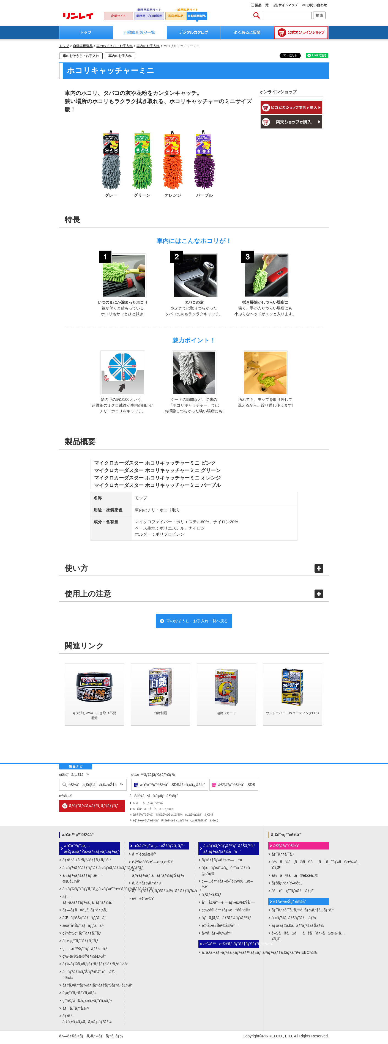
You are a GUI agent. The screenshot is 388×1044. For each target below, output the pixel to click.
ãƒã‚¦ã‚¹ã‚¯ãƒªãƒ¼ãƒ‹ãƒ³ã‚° (226, 920)
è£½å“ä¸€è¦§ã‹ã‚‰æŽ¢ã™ (96, 787)
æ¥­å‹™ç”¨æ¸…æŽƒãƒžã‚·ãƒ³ (159, 848)
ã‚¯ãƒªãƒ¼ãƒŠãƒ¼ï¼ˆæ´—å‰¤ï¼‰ (88, 977)
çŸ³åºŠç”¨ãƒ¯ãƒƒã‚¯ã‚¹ (81, 935)
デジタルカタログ (193, 32)
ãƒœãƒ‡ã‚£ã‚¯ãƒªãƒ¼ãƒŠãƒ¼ (298, 927)
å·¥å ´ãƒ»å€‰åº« (217, 935)
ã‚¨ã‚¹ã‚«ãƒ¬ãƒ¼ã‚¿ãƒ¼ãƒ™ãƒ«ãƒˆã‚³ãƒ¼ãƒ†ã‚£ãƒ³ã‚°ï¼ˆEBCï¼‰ (230, 954)
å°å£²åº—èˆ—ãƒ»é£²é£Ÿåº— (228, 904)
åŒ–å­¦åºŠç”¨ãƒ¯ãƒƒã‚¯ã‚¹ (84, 920)
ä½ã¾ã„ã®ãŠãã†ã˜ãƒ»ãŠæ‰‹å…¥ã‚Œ (300, 867)
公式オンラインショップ (301, 32)
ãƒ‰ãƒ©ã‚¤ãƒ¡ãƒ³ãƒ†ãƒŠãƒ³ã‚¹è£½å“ (91, 966)
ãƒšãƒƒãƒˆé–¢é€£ (287, 885)
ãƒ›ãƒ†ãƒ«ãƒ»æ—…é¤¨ (222, 862)
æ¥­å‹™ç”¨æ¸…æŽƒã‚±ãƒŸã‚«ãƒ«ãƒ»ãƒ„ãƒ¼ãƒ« (92, 851)
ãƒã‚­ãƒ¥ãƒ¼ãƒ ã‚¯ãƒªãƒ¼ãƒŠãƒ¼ (158, 875)
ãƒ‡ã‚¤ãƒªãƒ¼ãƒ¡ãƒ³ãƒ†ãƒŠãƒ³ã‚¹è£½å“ (91, 987)
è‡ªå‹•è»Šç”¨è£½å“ (291, 903)
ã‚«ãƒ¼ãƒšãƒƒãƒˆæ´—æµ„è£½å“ (82, 880)
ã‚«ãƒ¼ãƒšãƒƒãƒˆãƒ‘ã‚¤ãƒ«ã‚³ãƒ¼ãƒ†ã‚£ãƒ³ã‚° (91, 870)
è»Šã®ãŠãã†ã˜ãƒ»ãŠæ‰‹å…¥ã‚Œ (300, 938)
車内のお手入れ (148, 46)
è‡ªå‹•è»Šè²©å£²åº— (220, 927)
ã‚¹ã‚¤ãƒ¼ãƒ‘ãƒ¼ (147, 885)
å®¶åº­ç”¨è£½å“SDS (236, 787)
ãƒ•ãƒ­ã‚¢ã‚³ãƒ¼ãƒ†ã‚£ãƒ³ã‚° (86, 862)
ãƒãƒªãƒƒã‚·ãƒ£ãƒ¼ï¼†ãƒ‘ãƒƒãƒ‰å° (160, 893)
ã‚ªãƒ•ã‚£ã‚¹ (211, 897)
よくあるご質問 (247, 32)
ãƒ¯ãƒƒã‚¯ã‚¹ (283, 856)
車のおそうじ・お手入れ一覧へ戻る (197, 622)
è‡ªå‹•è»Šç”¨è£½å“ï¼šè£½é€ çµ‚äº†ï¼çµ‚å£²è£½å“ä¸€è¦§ (175, 822)
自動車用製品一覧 (140, 32)
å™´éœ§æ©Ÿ (144, 856)
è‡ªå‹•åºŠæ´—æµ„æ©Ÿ (152, 864)
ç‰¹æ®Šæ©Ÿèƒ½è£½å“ (85, 958)
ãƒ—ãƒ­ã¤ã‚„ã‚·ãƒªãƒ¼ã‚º (85, 912)
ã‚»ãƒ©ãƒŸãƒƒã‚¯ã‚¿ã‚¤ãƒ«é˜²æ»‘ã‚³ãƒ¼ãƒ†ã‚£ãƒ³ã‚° (91, 891)
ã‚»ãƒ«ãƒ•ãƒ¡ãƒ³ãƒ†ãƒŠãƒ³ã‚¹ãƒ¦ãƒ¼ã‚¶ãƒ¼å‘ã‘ (229, 851)
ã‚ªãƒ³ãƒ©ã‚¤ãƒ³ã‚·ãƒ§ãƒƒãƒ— (95, 808)
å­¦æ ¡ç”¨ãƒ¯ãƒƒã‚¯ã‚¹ (80, 943)
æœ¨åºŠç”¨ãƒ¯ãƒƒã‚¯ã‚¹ (83, 927)
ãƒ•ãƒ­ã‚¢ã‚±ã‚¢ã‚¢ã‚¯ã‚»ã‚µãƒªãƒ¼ (87, 1021)
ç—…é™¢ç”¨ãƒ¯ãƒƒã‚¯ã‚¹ (84, 951)
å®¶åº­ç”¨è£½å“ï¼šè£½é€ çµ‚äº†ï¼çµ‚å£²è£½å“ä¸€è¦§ (173, 817)
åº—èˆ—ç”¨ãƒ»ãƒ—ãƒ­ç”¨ (293, 893)
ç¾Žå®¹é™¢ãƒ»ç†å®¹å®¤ (226, 912)
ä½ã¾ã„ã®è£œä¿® (295, 877)
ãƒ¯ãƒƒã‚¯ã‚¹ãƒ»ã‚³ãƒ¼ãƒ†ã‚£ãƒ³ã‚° (300, 912)
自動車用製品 (83, 46)
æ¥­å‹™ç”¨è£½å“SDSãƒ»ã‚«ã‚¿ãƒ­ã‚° (172, 787)
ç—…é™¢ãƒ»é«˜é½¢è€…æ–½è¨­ (227, 886)
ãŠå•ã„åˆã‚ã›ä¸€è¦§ (153, 811)
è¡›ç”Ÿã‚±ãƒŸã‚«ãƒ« (79, 995)
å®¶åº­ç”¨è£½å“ (287, 848)
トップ (86, 32)
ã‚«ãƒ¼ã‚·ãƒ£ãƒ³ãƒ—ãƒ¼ (294, 920)
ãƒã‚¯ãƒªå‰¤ (75, 1010)
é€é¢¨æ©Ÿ (143, 900)
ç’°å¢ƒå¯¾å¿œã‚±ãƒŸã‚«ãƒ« (87, 1003)
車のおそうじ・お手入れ (114, 46)
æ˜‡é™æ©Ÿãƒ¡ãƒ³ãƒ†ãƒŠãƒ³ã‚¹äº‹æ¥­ (231, 946)
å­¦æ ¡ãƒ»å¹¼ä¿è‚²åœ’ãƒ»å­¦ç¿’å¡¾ (226, 873)
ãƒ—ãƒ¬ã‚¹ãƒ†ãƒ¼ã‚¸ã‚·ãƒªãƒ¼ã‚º (87, 902)
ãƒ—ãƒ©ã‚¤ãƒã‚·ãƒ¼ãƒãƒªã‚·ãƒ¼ (91, 1038)
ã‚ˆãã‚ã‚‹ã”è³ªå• (149, 805)
